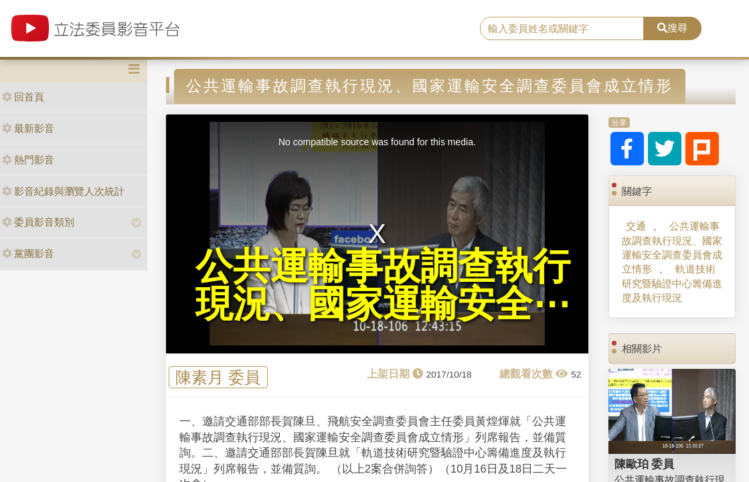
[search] (562, 29)
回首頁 (23, 96)
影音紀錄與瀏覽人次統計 (63, 191)
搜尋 (672, 27)
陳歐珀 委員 (644, 464)
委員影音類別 (38, 222)
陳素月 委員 (217, 377)
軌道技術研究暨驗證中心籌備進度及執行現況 (672, 283)
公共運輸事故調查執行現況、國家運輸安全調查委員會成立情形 (672, 247)
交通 (636, 226)
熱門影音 (28, 159)
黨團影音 (28, 253)
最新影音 (28, 128)
